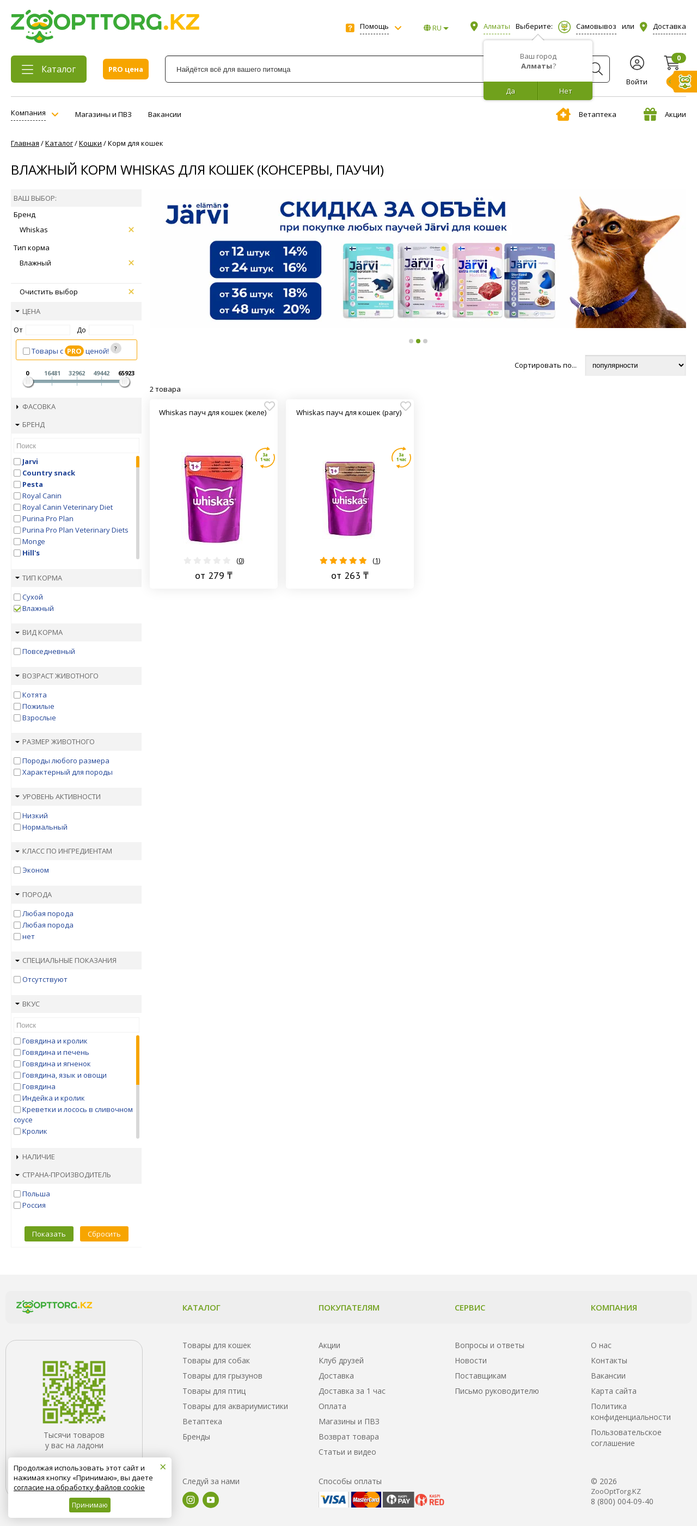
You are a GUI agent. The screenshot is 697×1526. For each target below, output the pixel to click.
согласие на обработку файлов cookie (79, 1487)
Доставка (336, 1375)
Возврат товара (349, 1436)
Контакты (609, 1360)
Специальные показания (66, 960)
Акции (665, 114)
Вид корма (39, 632)
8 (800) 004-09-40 (622, 1501)
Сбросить (104, 1234)
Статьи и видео (347, 1452)
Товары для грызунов (222, 1375)
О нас (601, 1345)
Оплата (332, 1406)
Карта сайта (614, 1391)
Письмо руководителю (497, 1391)
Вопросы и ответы (489, 1345)
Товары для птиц (214, 1391)
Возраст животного (57, 676)
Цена (27, 311)
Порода (33, 894)
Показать (49, 1234)
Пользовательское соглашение (626, 1437)
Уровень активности (58, 796)
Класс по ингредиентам (63, 851)
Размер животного (55, 741)
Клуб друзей (341, 1360)
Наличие (35, 1157)
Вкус (27, 1004)
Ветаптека (586, 114)
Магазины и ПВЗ (103, 114)
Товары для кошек (216, 1345)
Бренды (196, 1436)
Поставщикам (480, 1375)
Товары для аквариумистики (235, 1406)
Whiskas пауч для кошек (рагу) (348, 412)
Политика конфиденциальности (631, 1411)
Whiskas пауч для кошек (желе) (212, 412)
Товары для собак (216, 1360)
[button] (411, 341)
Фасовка (36, 406)
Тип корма (38, 578)
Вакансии (164, 114)
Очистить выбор (77, 291)
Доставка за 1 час (352, 1391)
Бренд (30, 424)
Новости (471, 1360)
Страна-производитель (63, 1174)
